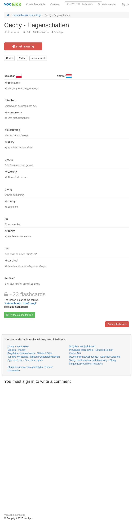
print (9, 58)
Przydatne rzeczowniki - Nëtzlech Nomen (91, 349)
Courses (54, 4)
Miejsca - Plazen (16, 349)
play (22, 58)
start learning (23, 46)
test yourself (38, 58)
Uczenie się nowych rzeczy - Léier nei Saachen (94, 356)
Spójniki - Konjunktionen (82, 346)
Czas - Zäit (75, 353)
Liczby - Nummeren (18, 346)
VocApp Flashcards (14, 514)
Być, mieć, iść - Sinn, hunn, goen (25, 360)
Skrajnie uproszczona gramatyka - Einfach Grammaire (30, 369)
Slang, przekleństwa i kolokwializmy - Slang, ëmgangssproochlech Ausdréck (93, 362)
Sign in (125, 4)
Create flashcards (35, 4)
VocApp (58, 32)
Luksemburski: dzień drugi (20, 303)
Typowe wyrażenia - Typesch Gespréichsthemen (34, 356)
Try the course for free (19, 315)
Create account (108, 4)
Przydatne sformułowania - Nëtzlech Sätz (30, 353)
